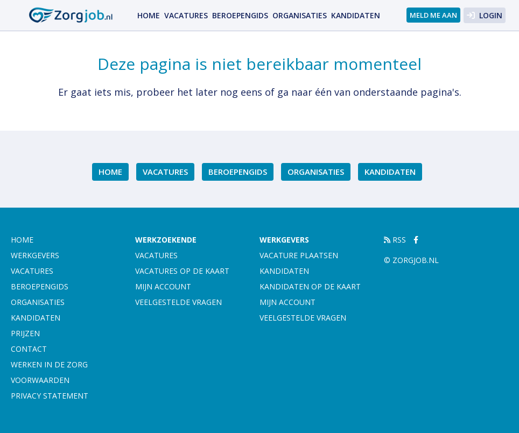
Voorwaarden (40, 380)
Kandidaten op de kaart (310, 286)
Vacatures (186, 15)
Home (148, 15)
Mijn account (163, 286)
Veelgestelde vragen (178, 302)
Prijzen (25, 333)
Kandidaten (355, 15)
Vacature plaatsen (299, 255)
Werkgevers (35, 255)
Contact (29, 349)
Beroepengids (240, 15)
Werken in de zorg (49, 364)
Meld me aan (433, 15)
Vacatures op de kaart (182, 271)
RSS (395, 240)
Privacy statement (49, 396)
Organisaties (299, 15)
